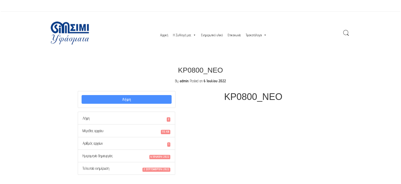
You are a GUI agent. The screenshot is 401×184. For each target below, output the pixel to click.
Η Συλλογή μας (184, 35)
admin (184, 81)
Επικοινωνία (234, 35)
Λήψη (126, 99)
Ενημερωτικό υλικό (212, 35)
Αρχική (164, 35)
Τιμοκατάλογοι (256, 35)
